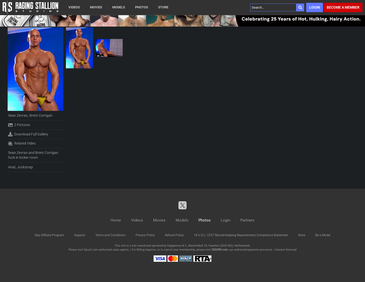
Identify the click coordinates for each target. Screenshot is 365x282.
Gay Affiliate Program (49, 235)
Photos (141, 7)
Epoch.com (91, 249)
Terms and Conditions (110, 235)
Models (118, 7)
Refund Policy (174, 235)
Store (163, 7)
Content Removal (286, 249)
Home (116, 220)
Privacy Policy (145, 235)
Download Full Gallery (28, 134)
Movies (96, 7)
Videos (74, 7)
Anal (11, 167)
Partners (247, 220)
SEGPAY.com (220, 249)
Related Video (22, 143)
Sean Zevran (18, 115)
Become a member (343, 7)
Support (79, 235)
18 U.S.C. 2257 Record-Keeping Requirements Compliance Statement (241, 235)
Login (314, 7)
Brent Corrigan (40, 115)
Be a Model (322, 235)
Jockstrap (25, 167)
